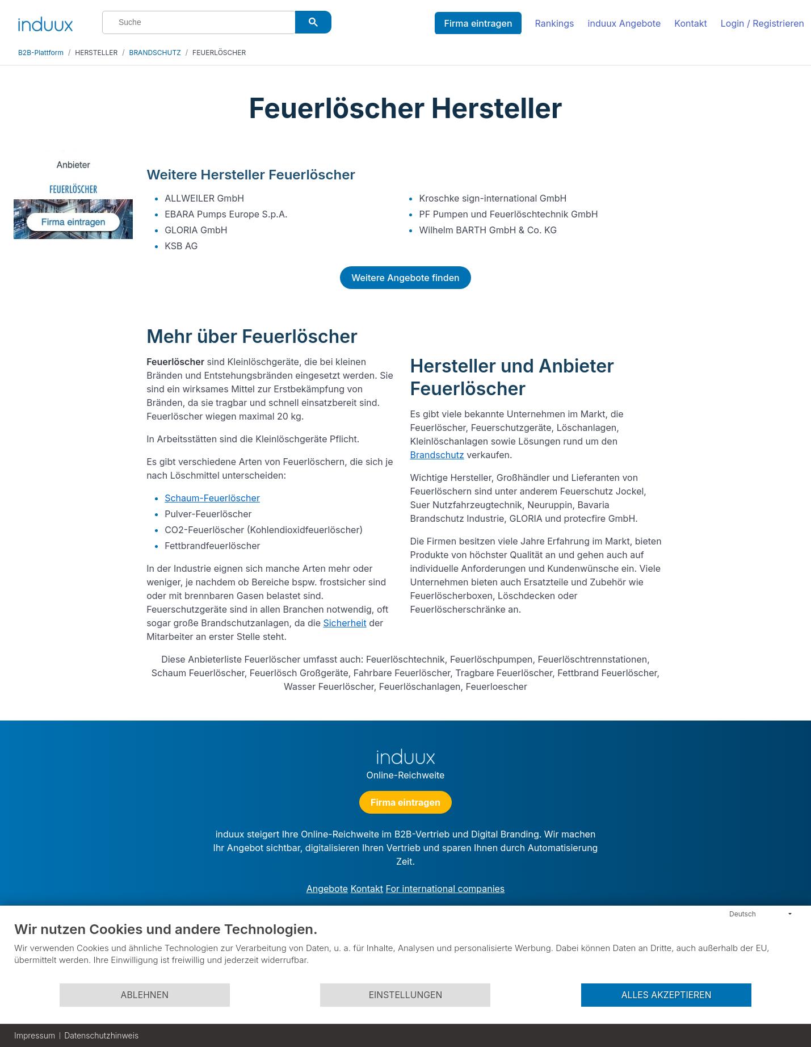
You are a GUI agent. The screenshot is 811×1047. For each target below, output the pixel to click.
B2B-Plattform (41, 52)
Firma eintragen (478, 23)
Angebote (327, 888)
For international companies (445, 888)
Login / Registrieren (762, 23)
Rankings (554, 23)
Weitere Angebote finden (405, 277)
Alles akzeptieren (666, 995)
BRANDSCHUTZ (155, 52)
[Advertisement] (736, 319)
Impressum (34, 1035)
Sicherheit (344, 623)
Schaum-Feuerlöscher (212, 498)
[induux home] (45, 21)
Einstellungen (406, 995)
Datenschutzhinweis (101, 1035)
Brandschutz (437, 454)
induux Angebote (624, 23)
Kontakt (690, 23)
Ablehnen (145, 995)
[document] (405, 952)
